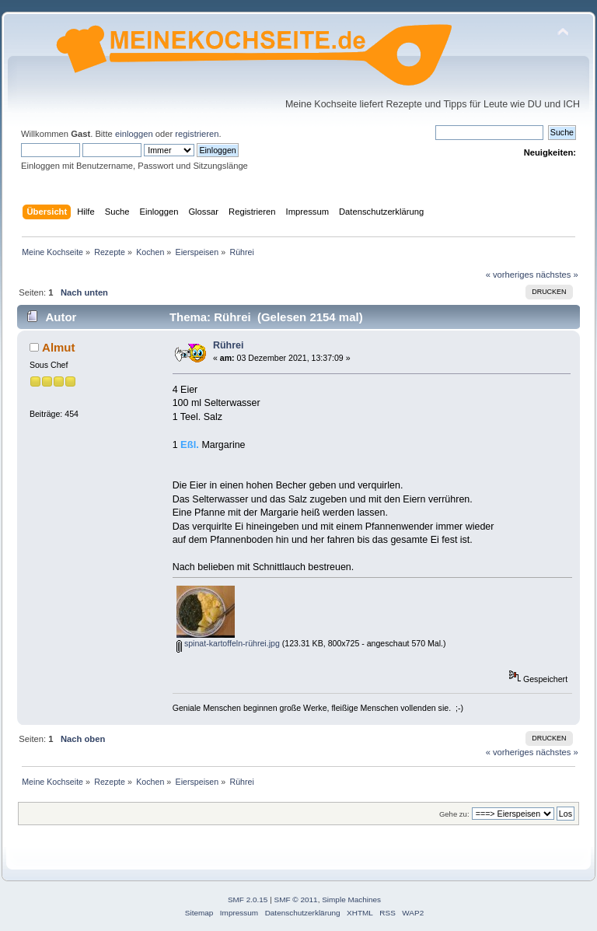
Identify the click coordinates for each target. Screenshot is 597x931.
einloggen (134, 133)
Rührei (228, 345)
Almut (58, 347)
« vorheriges (510, 274)
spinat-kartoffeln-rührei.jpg (228, 643)
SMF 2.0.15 (248, 899)
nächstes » (557, 274)
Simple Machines (351, 899)
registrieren (196, 133)
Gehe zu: (454, 814)
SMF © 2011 (296, 899)
